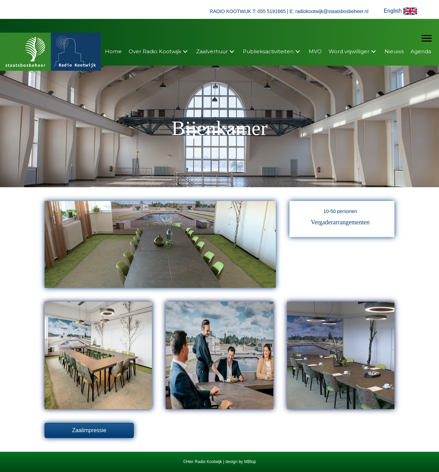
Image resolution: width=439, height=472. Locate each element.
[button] (402, 11)
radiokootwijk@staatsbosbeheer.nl (331, 11)
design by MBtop (240, 461)
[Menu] (427, 38)
